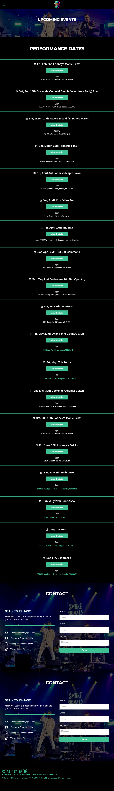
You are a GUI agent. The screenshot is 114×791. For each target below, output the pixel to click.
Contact (66, 778)
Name (62, 611)
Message (63, 636)
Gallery (55, 778)
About (5, 778)
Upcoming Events (39, 778)
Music (14, 778)
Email (62, 624)
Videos (23, 778)
